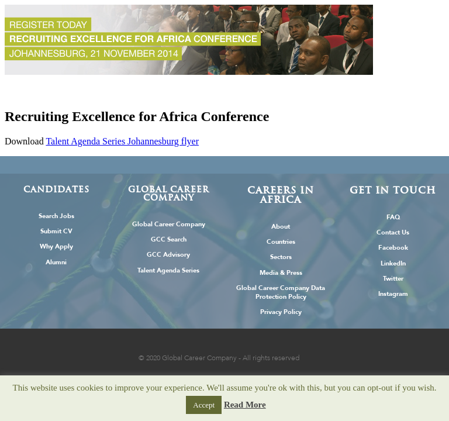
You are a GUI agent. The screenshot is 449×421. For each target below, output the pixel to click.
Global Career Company (168, 224)
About (280, 226)
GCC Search (168, 239)
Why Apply (56, 246)
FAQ (393, 217)
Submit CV (56, 231)
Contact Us (393, 232)
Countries (281, 241)
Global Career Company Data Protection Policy (280, 292)
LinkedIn (393, 263)
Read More (245, 404)
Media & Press (281, 272)
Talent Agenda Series (168, 270)
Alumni (56, 262)
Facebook (393, 247)
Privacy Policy (281, 312)
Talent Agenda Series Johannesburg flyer (122, 141)
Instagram (393, 293)
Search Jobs (56, 216)
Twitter (393, 278)
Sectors (281, 257)
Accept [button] (204, 405)
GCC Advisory (168, 254)
